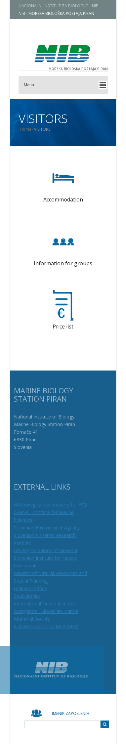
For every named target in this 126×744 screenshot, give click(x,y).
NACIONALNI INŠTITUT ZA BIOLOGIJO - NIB (63, 6)
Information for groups (63, 263)
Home (30, 129)
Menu (33, 85)
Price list (63, 326)
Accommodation (63, 199)
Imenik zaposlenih (70, 713)
